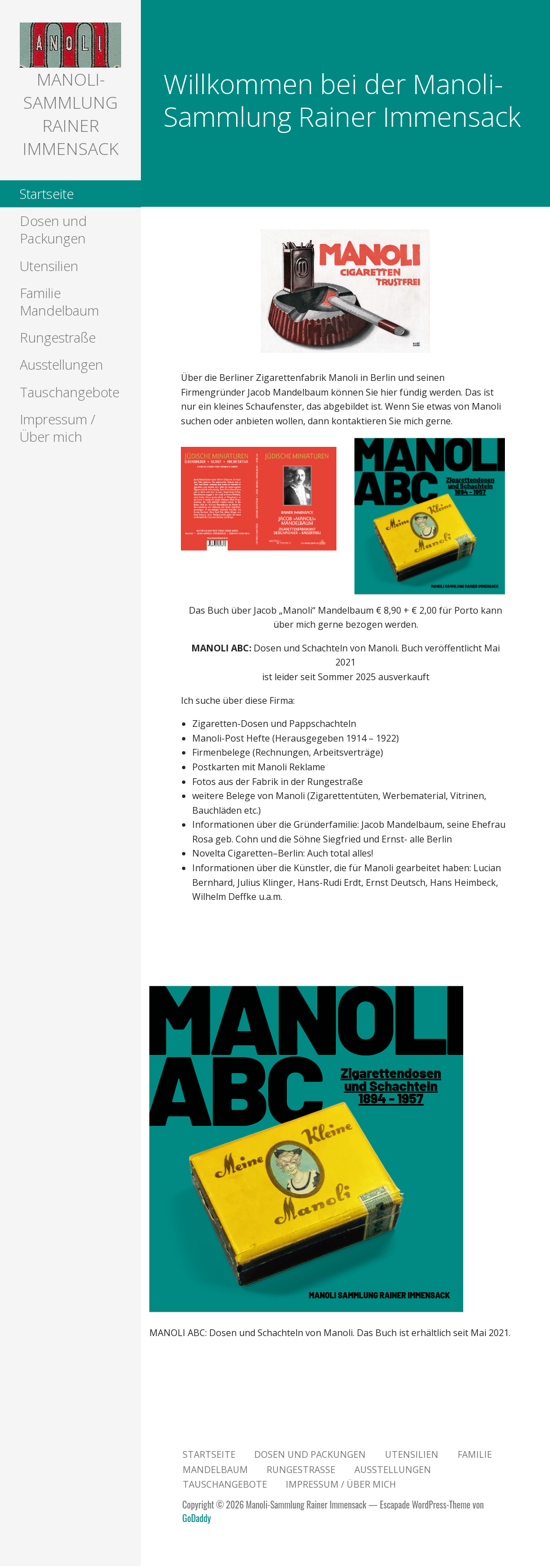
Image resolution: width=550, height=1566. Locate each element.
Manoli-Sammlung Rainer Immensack (70, 114)
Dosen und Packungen (53, 229)
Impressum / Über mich (57, 428)
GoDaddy (197, 1518)
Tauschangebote (69, 392)
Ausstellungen (61, 364)
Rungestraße (58, 337)
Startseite (47, 193)
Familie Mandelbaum (59, 301)
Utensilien (49, 265)
